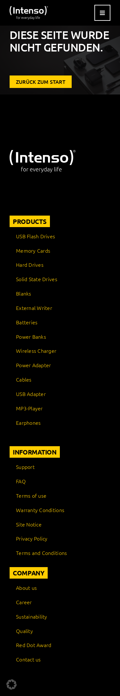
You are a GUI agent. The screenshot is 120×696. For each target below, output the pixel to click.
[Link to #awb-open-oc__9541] (102, 13)
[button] (11, 684)
